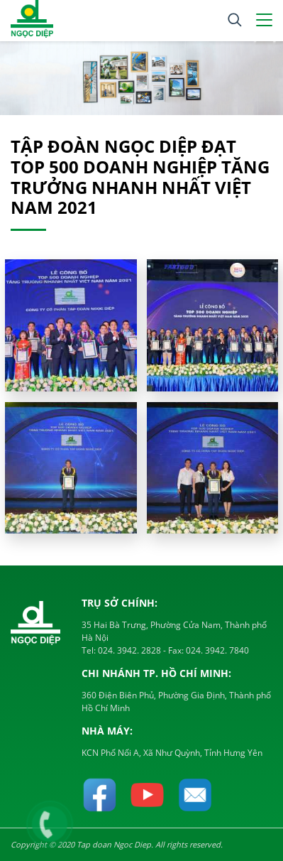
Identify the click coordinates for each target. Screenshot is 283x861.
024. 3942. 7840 (216, 650)
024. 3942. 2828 (128, 650)
